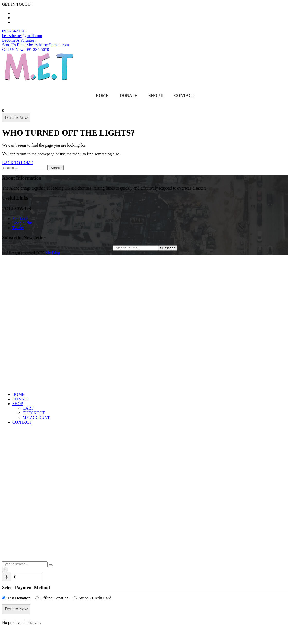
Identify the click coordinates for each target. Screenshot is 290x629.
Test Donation (18, 598)
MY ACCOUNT (36, 417)
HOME (102, 95)
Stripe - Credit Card (95, 598)
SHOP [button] (17, 403)
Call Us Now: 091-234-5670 (25, 49)
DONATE (128, 95)
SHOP (156, 95)
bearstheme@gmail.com (22, 35)
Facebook (20, 218)
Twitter (18, 228)
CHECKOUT (34, 413)
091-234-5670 (13, 31)
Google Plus (22, 223)
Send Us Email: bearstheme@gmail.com (35, 45)
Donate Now (16, 117)
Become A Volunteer (19, 40)
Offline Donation (54, 598)
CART (28, 408)
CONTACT (184, 95)
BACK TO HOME (17, 162)
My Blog (52, 253)
